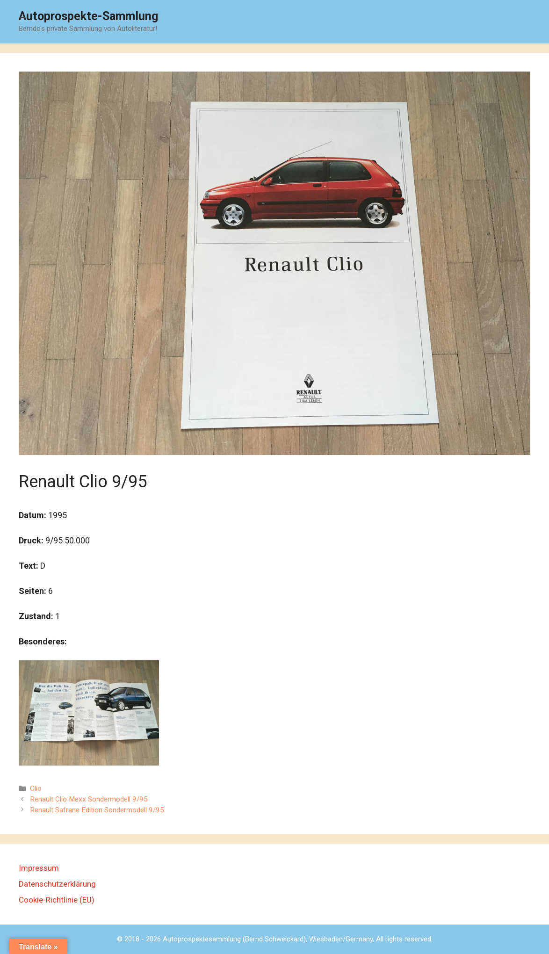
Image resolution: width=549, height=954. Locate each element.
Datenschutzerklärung (57, 884)
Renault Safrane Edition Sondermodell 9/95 (97, 810)
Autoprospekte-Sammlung (88, 16)
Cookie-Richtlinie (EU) (56, 899)
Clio (36, 788)
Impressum (39, 868)
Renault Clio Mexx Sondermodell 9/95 (89, 799)
